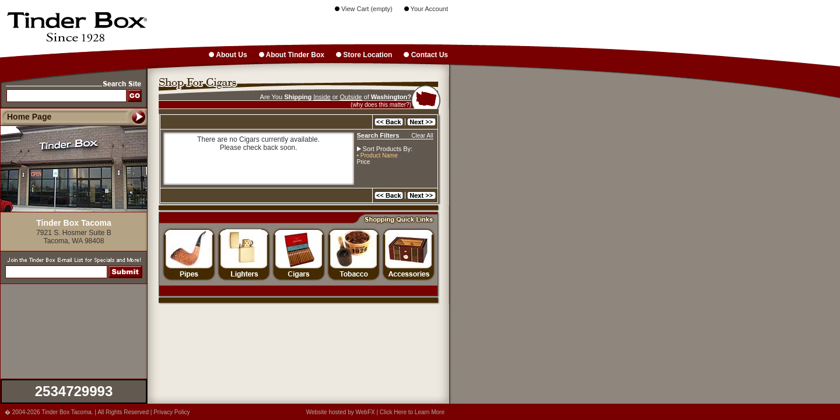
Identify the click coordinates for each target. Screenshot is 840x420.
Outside (351, 96)
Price (363, 162)
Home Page (29, 116)
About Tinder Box (291, 55)
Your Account (426, 8)
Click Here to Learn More (412, 412)
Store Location (364, 55)
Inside (321, 96)
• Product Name (377, 155)
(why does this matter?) (381, 105)
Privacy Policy (171, 412)
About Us (228, 55)
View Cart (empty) (364, 8)
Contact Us (426, 55)
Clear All (422, 135)
